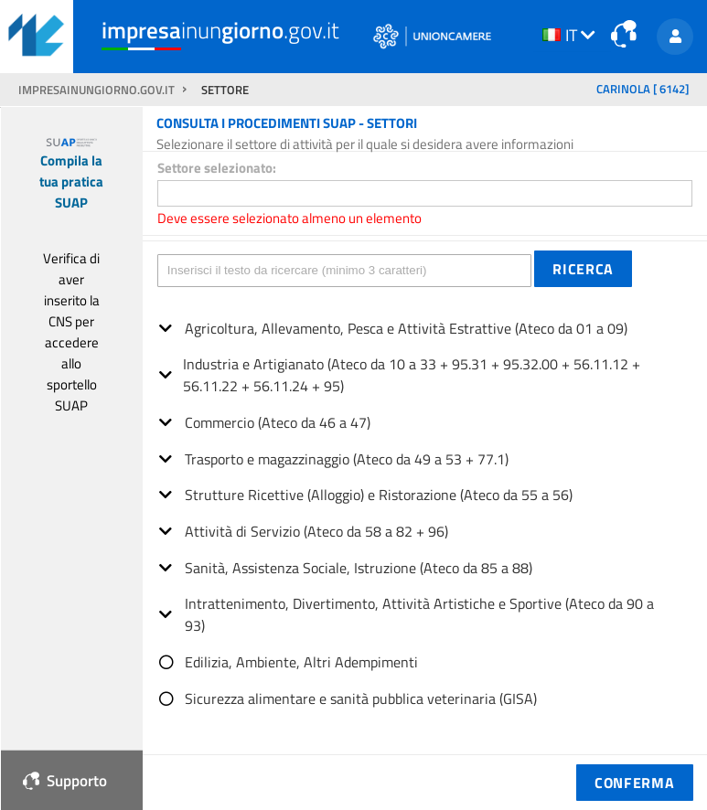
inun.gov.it (220, 30)
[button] (583, 268)
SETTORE (225, 90)
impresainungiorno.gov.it (97, 90)
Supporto (65, 780)
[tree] (424, 507)
